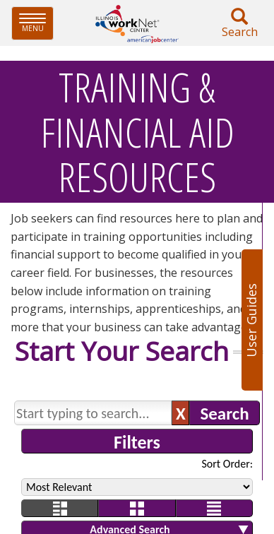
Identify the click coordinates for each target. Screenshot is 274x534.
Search (239, 24)
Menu (36, 23)
